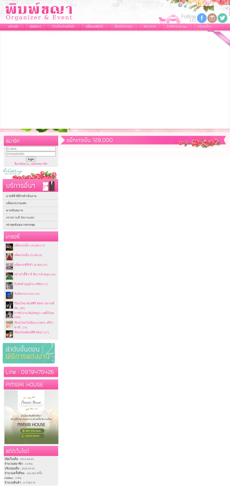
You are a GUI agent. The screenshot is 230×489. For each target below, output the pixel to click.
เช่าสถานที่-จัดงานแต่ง (20, 217)
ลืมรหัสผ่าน (21, 164)
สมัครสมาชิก (39, 164)
